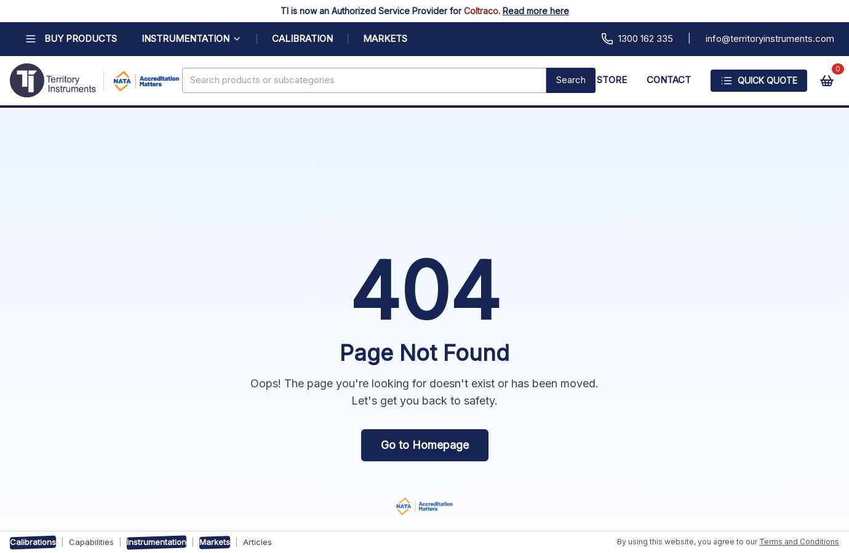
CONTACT (669, 80)
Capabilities (91, 542)
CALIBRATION (302, 38)
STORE (612, 80)
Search (571, 80)
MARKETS (385, 38)
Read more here (536, 11)
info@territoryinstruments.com (770, 38)
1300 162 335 (637, 39)
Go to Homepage (425, 444)
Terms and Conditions (799, 541)
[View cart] (827, 80)
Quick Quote (758, 81)
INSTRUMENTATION (192, 38)
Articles (257, 542)
